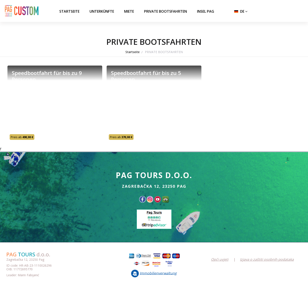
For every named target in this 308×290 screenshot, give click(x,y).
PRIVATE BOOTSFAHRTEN (165, 11)
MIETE (129, 11)
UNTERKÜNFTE (102, 11)
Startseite (69, 11)
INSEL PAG (205, 11)
